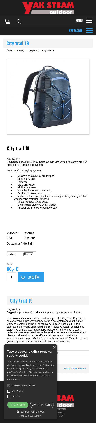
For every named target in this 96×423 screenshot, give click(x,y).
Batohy (20, 50)
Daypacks (33, 50)
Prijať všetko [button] (17, 404)
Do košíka (33, 277)
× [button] (54, 347)
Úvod (9, 50)
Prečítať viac (13, 379)
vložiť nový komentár (75, 368)
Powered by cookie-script (31, 416)
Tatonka (28, 233)
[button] (30, 411)
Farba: (11, 254)
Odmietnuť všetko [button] (42, 404)
